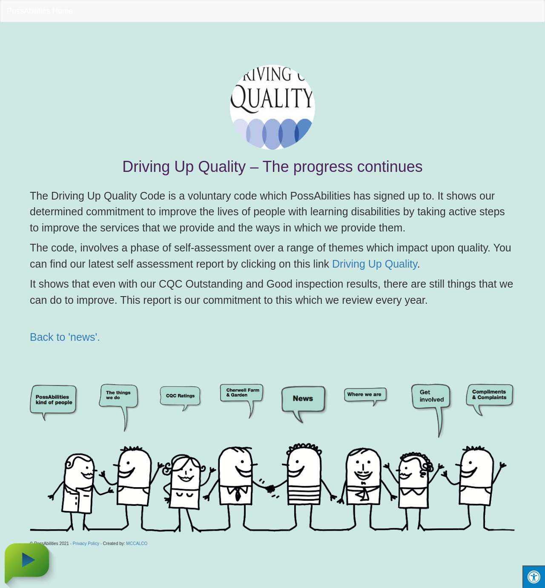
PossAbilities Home (40, 11)
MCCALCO (136, 543)
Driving (350, 264)
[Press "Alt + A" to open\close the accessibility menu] (533, 576)
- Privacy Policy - (86, 543)
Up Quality (392, 264)
